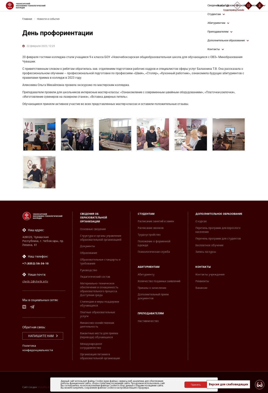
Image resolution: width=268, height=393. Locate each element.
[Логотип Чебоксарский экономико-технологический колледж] (29, 5)
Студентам (146, 213)
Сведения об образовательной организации (93, 217)
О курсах (201, 221)
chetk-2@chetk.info (35, 282)
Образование (88, 253)
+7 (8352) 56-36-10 (35, 263)
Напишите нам (41, 337)
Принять (196, 384)
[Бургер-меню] (260, 5)
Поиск (223, 5)
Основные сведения (93, 229)
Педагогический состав (95, 276)
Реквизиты (202, 281)
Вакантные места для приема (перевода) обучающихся (99, 335)
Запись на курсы (205, 251)
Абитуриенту (146, 274)
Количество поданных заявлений (159, 281)
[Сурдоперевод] (237, 5)
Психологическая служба (154, 251)
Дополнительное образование (218, 213)
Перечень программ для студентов (218, 238)
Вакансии (201, 288)
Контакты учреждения (209, 274)
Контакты (203, 267)
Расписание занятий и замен (156, 221)
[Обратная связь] (248, 5)
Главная (27, 18)
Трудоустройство (149, 234)
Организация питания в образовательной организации (100, 356)
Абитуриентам (148, 267)
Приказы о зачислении (152, 288)
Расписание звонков (151, 228)
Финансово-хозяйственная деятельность (97, 324)
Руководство (88, 270)
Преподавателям (151, 313)
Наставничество (148, 321)
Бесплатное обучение (209, 245)
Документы (87, 246)
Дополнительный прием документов (153, 296)
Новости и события (49, 18)
